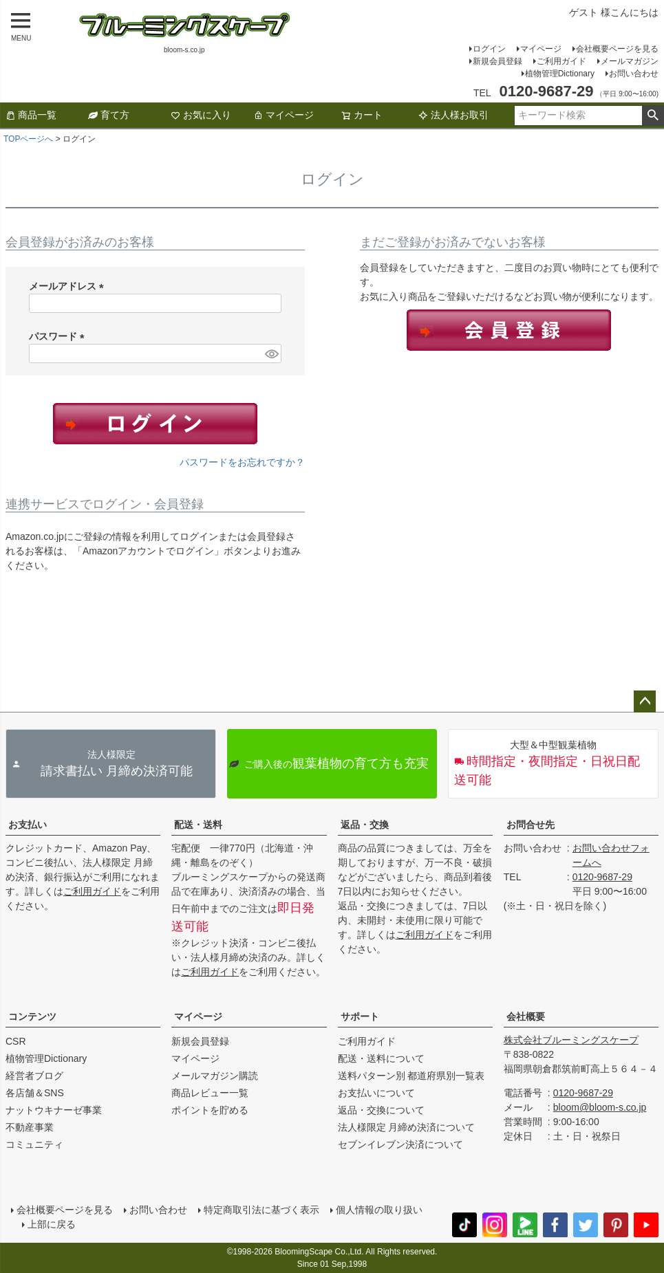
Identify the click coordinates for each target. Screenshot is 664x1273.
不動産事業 (30, 1127)
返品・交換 (365, 824)
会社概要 (525, 1016)
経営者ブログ (34, 1075)
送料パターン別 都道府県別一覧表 (411, 1075)
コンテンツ (32, 1016)
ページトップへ (645, 701)
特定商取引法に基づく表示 (261, 1209)
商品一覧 (31, 114)
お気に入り (201, 114)
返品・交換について (381, 1110)
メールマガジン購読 (214, 1075)
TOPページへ (28, 139)
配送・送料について (381, 1058)
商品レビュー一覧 (209, 1092)
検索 (652, 115)
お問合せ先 (530, 824)
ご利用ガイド (561, 61)
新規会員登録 (497, 61)
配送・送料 (198, 824)
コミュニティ (34, 1144)
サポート (360, 1016)
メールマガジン (629, 61)
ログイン (489, 49)
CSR (16, 1041)
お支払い (27, 824)
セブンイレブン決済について (400, 1144)
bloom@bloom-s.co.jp (600, 1107)
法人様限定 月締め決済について (406, 1127)
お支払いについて (376, 1092)
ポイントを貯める (209, 1110)
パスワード (59, 336)
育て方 (108, 114)
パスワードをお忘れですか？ (242, 462)
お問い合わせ (633, 73)
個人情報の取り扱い (379, 1209)
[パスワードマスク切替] (271, 353)
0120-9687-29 (602, 876)
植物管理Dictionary (560, 73)
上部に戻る (52, 1224)
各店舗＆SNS (35, 1092)
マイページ (540, 49)
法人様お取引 (453, 114)
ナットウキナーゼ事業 (54, 1110)
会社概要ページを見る (617, 49)
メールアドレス (69, 286)
